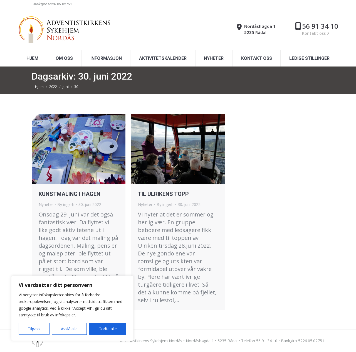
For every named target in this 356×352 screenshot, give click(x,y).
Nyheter (46, 204)
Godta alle (107, 328)
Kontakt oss (315, 33)
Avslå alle (69, 328)
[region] (72, 308)
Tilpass (34, 328)
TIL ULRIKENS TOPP (163, 194)
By (65, 204)
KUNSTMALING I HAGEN (69, 194)
